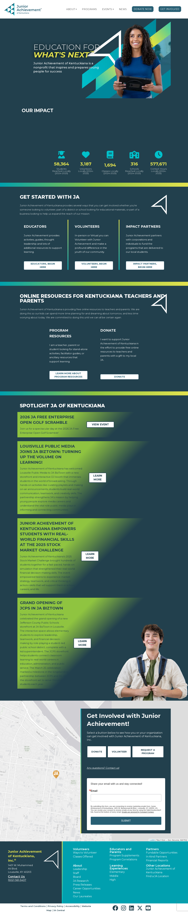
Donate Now (143, 9)
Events (107, 9)
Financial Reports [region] (157, 860)
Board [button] (77, 876)
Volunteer (119, 751)
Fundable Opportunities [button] (161, 852)
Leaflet (152, 840)
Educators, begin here (43, 265)
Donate (119, 376)
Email (94, 791)
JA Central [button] (59, 910)
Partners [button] (152, 849)
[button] (76, 9)
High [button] (113, 879)
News (123, 9)
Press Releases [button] (82, 884)
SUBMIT (126, 820)
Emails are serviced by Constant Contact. (138, 812)
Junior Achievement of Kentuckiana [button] (160, 870)
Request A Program (148, 751)
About (70, 9)
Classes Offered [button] (83, 856)
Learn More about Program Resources (68, 375)
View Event (100, 424)
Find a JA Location (157, 876)
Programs (89, 9)
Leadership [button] (80, 869)
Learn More (97, 477)
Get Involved (169, 9)
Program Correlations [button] (123, 859)
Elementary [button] (117, 871)
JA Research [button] (81, 880)
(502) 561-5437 (17, 880)
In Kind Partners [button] (156, 856)
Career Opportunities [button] (86, 888)
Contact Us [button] (16, 876)
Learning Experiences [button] (119, 867)
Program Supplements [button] (124, 855)
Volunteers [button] (81, 849)
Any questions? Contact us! (103, 767)
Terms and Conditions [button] (33, 906)
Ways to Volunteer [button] (85, 852)
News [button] (76, 892)
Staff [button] (76, 873)
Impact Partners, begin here (145, 265)
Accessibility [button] (72, 906)
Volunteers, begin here (94, 265)
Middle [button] (114, 875)
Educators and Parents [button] (120, 850)
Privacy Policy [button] (55, 906)
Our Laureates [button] (82, 896)
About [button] (77, 865)
